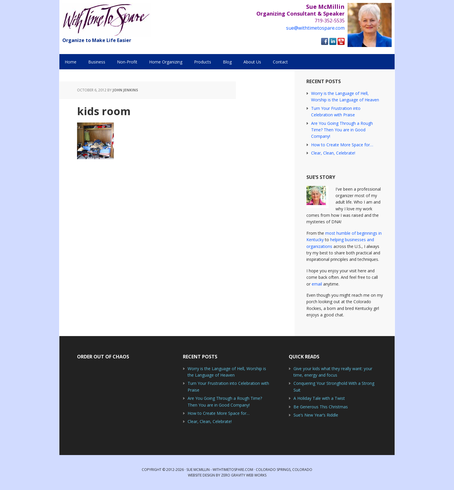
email (317, 284)
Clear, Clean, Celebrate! (333, 153)
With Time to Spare (106, 20)
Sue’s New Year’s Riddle (315, 415)
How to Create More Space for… (342, 144)
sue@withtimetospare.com (315, 28)
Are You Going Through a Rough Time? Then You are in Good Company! (342, 129)
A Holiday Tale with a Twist (319, 398)
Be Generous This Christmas (320, 407)
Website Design (201, 475)
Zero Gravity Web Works (243, 475)
